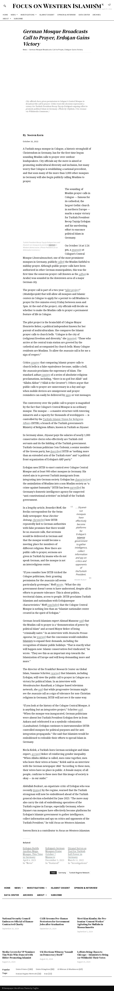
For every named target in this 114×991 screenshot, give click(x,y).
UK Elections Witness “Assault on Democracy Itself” (56, 953)
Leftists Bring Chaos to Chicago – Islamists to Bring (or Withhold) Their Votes (92, 954)
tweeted (71, 338)
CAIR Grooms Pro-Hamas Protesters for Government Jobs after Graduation (54, 921)
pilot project (72, 290)
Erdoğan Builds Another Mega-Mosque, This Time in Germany (33, 853)
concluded (53, 604)
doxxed (37, 790)
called (61, 261)
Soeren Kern (35, 135)
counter (35, 362)
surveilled (75, 487)
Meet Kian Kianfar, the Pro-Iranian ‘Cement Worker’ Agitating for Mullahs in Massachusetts (92, 923)
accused (36, 754)
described (56, 451)
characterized (83, 479)
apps (68, 395)
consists (45, 374)
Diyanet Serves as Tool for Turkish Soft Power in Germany (77, 853)
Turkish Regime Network (79, 873)
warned (41, 637)
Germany (62, 873)
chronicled (39, 520)
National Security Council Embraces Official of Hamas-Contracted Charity (18, 921)
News (25, 49)
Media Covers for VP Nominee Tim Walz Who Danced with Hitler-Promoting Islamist (18, 954)
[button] (4, 5)
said (81, 620)
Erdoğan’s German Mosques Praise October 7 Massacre (55, 853)
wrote (59, 584)
